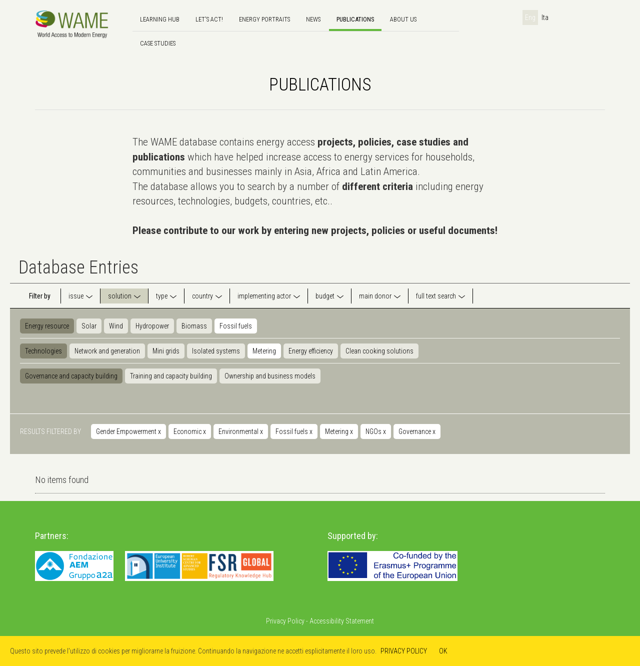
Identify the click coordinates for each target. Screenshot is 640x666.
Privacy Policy (285, 621)
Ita (545, 18)
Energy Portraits (264, 19)
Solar (89, 326)
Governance (417, 432)
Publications (355, 19)
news (313, 19)
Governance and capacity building (71, 376)
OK (443, 651)
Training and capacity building (171, 376)
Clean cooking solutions (380, 351)
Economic (190, 432)
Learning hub (160, 19)
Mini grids (166, 351)
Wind (116, 326)
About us (403, 19)
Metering (264, 351)
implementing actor (264, 296)
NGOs (376, 432)
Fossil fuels (236, 326)
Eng (530, 18)
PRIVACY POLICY (403, 651)
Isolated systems (216, 351)
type (162, 296)
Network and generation (107, 351)
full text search (436, 296)
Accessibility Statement (342, 621)
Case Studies (158, 43)
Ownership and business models (270, 376)
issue (76, 296)
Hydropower (152, 326)
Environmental (240, 432)
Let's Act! (209, 19)
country (202, 296)
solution (120, 296)
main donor (375, 296)
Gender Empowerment (128, 432)
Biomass (194, 326)
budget (325, 296)
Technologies (43, 351)
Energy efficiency (310, 351)
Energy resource (47, 326)
